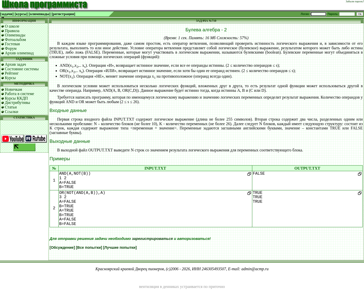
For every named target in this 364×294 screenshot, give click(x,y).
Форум (10, 48)
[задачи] (7, 14)
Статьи (11, 107)
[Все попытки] (89, 247)
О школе (12, 26)
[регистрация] (63, 14)
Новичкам (13, 89)
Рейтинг (12, 73)
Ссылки (11, 111)
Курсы (10, 78)
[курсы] (21, 14)
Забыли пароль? (355, 1)
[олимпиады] (40, 14)
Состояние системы (22, 69)
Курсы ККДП (16, 98)
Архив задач (15, 64)
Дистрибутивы (17, 102)
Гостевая (12, 44)
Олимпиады (15, 35)
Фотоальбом (15, 39)
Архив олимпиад (19, 53)
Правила (12, 31)
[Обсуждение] (62, 247)
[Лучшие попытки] (120, 247)
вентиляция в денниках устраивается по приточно (182, 286)
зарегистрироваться (152, 239)
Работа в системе (19, 94)
